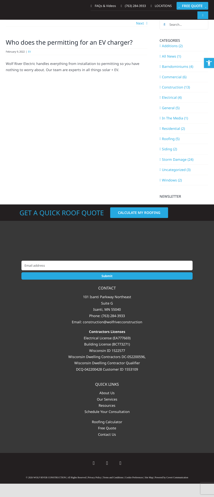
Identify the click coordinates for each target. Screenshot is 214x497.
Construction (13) (176, 87)
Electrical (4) (172, 97)
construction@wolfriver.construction (112, 322)
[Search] (164, 24)
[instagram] (120, 463)
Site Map (149, 477)
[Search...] (184, 24)
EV (29, 51)
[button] (209, 63)
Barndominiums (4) (177, 66)
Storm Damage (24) (177, 159)
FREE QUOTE (192, 5)
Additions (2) (172, 45)
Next (140, 23)
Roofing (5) (170, 138)
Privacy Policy (94, 477)
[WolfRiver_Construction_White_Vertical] (107, 245)
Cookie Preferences (134, 477)
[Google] (94, 463)
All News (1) (171, 56)
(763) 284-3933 (113, 315)
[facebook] (107, 463)
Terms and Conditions (113, 477)
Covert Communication (177, 477)
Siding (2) (169, 149)
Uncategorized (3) (176, 169)
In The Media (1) (175, 118)
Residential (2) (173, 128)
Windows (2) (172, 180)
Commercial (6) (174, 77)
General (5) (170, 108)
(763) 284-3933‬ (133, 6)
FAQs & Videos (103, 6)
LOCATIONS (161, 6)
